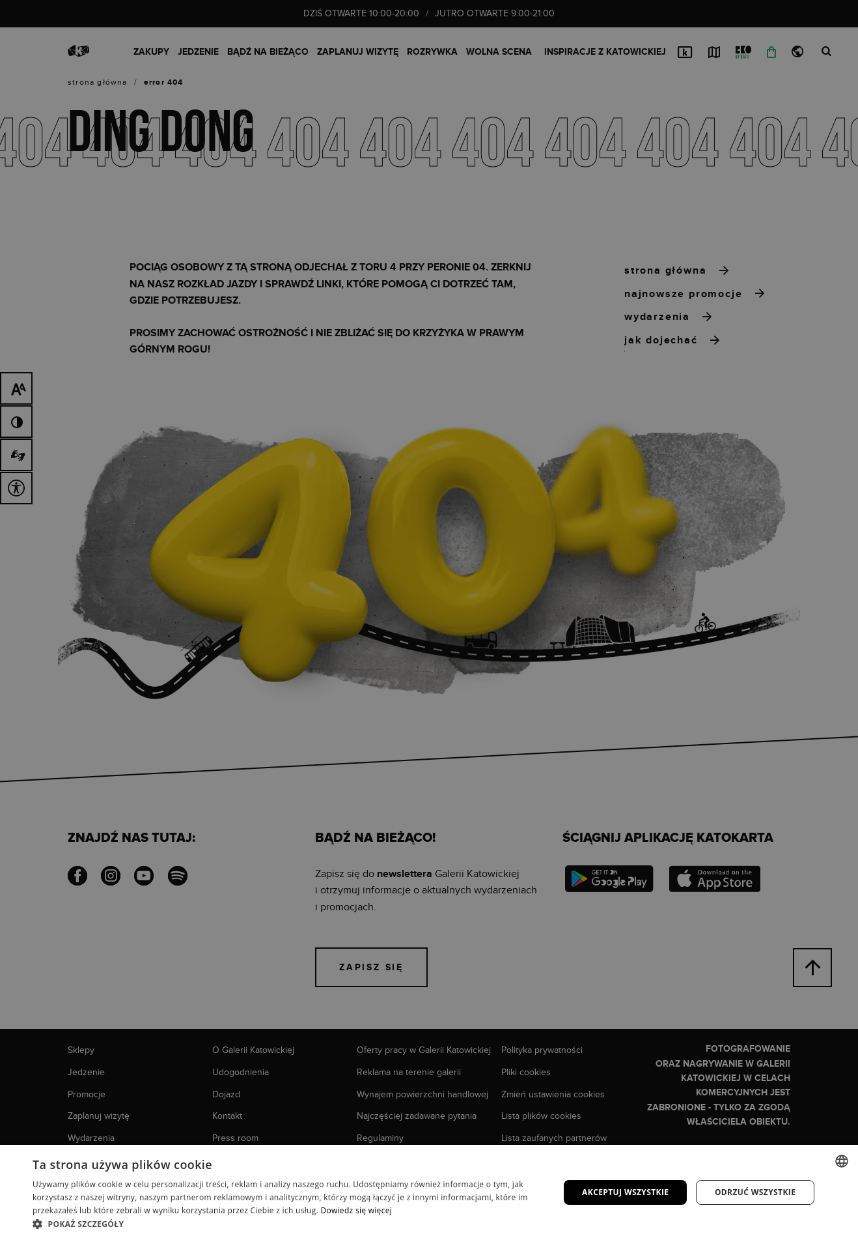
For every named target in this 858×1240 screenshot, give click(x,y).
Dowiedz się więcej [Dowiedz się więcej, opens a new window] (356, 1210)
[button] (288, 1223)
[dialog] (429, 620)
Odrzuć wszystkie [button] (755, 1192)
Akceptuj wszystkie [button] (625, 1192)
